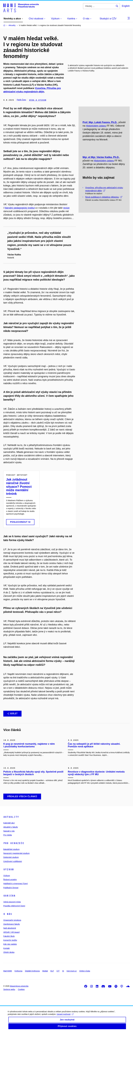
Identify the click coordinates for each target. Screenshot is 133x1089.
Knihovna (18, 1027)
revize (66, 208)
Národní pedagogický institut (20, 208)
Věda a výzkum (37, 100)
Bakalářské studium (11, 906)
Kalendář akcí (9, 879)
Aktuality (11, 873)
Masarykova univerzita (19, 1043)
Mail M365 (7, 1027)
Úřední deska (8, 1009)
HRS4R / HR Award (11, 989)
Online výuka (84, 1027)
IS (63, 1027)
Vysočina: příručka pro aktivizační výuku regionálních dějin (104, 222)
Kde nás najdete (10, 1001)
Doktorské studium (11, 914)
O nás (7, 970)
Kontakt (6, 1005)
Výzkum (8, 926)
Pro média (7, 891)
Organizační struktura (12, 977)
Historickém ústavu (96, 142)
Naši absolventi (9, 985)
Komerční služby (10, 997)
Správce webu (9, 1046)
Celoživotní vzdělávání (12, 918)
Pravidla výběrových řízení (14, 962)
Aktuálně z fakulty (10, 883)
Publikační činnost (10, 944)
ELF (52, 1027)
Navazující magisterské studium (16, 910)
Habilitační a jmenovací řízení (15, 940)
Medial (45, 1027)
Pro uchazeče (13, 899)
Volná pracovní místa (12, 958)
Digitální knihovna (32, 1027)
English (126, 6)
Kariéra (9, 952)
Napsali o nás (9, 887)
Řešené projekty (10, 936)
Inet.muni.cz (72, 1027)
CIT (58, 1027)
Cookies (21, 1046)
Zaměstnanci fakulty (11, 981)
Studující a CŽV (108, 18)
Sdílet (12, 713)
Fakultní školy (9, 993)
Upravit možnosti (65, 1073)
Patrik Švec (21, 100)
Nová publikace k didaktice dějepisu (103, 230)
